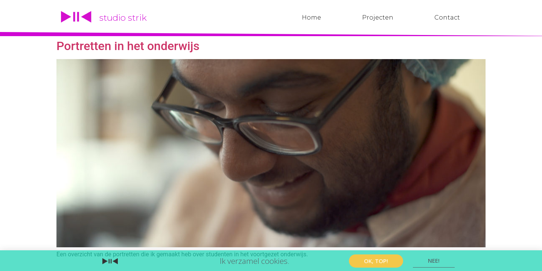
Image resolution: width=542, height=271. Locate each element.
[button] (376, 261)
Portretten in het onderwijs (127, 46)
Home (311, 17)
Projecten (377, 17)
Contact (447, 17)
